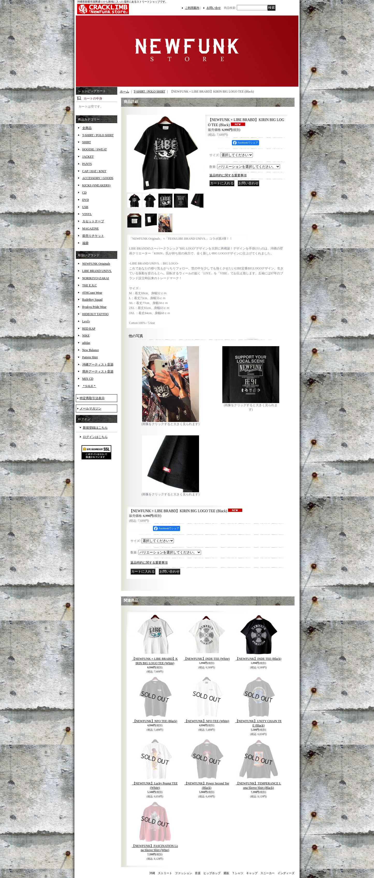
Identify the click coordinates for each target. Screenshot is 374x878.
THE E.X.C (89, 285)
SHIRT (86, 142)
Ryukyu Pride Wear (94, 307)
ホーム (124, 91)
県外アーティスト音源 (97, 371)
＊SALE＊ (89, 386)
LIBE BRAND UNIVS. (97, 271)
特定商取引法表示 (92, 398)
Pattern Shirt (90, 357)
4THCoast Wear (92, 292)
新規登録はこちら (95, 427)
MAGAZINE (90, 228)
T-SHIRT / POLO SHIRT (98, 135)
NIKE (86, 335)
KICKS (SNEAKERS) (96, 185)
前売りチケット (93, 236)
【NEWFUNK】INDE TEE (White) (207, 659)
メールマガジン (90, 408)
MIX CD (87, 379)
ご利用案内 (192, 7)
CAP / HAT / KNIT (94, 171)
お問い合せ (214, 7)
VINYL (87, 214)
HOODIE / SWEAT (94, 149)
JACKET (88, 156)
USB (85, 207)
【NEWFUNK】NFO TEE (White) (206, 721)
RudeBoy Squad (92, 299)
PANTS (87, 164)
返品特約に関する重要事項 (228, 175)
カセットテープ (93, 221)
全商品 (87, 128)
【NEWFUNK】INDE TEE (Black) (258, 659)
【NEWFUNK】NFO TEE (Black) (155, 721)
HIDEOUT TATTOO (95, 314)
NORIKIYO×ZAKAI (95, 278)
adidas (86, 343)
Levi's (86, 321)
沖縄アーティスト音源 (97, 364)
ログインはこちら (95, 437)
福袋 (85, 243)
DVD (85, 200)
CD (84, 192)
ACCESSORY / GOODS (97, 178)
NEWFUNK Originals (96, 264)
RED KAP (89, 328)
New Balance (90, 350)
